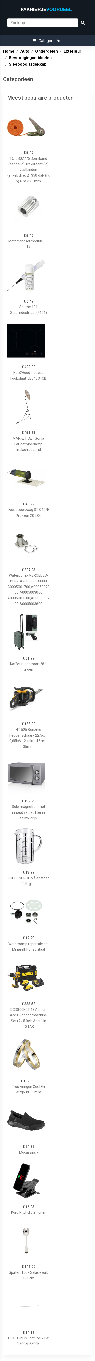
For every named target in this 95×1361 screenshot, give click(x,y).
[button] (46, 40)
